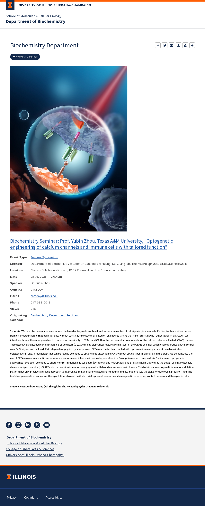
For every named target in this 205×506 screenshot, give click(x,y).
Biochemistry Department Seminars (55, 315)
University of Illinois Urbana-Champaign (35, 455)
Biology (56, 443)
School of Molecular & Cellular (28, 443)
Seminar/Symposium (44, 257)
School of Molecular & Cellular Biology (33, 16)
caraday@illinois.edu (44, 296)
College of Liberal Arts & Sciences (30, 449)
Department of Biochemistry (36, 21)
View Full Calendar (26, 56)
